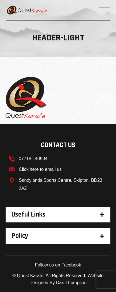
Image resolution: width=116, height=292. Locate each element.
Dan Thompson (71, 282)
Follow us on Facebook (58, 265)
